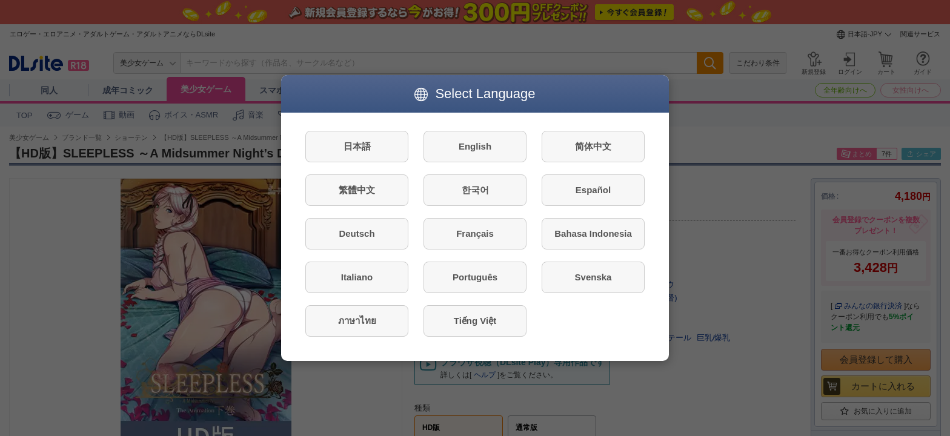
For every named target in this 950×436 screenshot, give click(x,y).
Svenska (593, 277)
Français (475, 233)
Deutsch (356, 233)
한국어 (475, 190)
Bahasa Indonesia (593, 233)
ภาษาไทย (357, 320)
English (475, 146)
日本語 (357, 146)
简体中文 (593, 146)
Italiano (357, 277)
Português (475, 277)
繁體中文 (357, 190)
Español (593, 190)
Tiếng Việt (475, 320)
